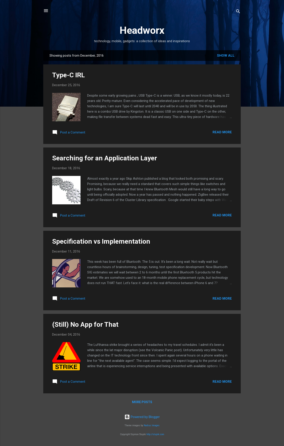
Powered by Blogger (142, 417)
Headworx (142, 30)
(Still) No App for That (85, 324)
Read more (222, 132)
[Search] (238, 12)
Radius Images (152, 425)
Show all (226, 56)
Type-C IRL (68, 75)
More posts (142, 402)
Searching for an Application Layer (104, 158)
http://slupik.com (155, 434)
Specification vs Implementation (101, 241)
